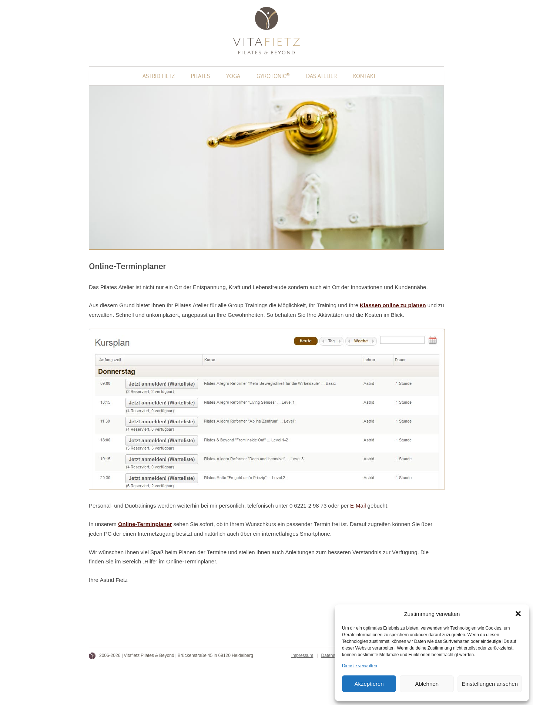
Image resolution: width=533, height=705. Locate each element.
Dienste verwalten (359, 666)
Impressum (302, 655)
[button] (518, 613)
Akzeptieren (368, 683)
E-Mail (358, 505)
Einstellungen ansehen (490, 683)
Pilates (200, 76)
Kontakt (364, 76)
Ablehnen (427, 683)
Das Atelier (321, 76)
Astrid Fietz (159, 76)
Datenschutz (333, 655)
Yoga (233, 76)
